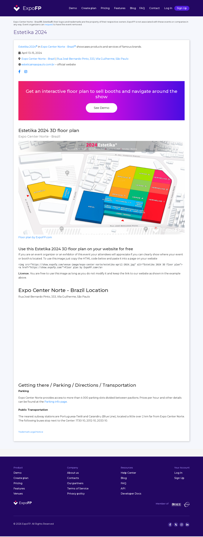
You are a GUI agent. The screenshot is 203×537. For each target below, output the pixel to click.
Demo (73, 8)
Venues (18, 494)
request (49, 25)
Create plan (88, 8)
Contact (154, 8)
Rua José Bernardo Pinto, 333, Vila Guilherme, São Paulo (92, 59)
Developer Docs (131, 494)
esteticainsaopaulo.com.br (38, 65)
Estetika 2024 (27, 47)
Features (119, 8)
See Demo (101, 108)
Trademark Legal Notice (30, 432)
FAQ (142, 8)
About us (73, 473)
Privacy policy (76, 494)
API (123, 489)
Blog (133, 8)
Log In (168, 8)
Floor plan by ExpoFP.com (35, 237)
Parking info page (55, 402)
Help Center (128, 473)
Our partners (75, 483)
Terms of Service (77, 489)
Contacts (73, 478)
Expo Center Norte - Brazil (58, 47)
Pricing (105, 8)
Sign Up (182, 8)
